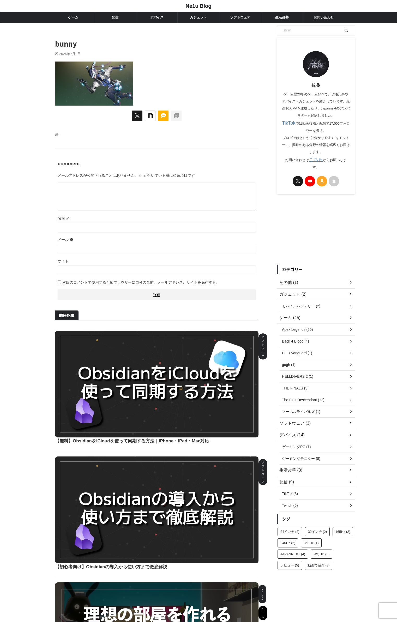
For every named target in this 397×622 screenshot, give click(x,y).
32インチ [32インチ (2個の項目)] (317, 523)
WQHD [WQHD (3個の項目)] (321, 545)
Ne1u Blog (199, 6)
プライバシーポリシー (211, 595)
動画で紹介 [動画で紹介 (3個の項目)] (319, 557)
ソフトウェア (240, 17)
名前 (64, 218)
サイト (63, 261)
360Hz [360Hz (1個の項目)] (311, 534)
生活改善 (282, 17)
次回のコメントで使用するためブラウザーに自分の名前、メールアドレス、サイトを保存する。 (140, 282)
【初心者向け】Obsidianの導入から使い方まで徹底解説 (190, 395)
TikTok (287, 122)
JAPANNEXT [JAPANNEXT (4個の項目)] (292, 545)
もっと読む (160, 547)
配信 (115, 17)
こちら (313, 158)
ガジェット (198, 17)
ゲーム (73, 17)
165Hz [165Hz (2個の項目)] (342, 523)
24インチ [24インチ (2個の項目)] (289, 523)
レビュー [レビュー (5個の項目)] (289, 557)
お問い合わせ (324, 17)
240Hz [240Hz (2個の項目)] (287, 534)
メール (65, 239)
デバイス (157, 17)
